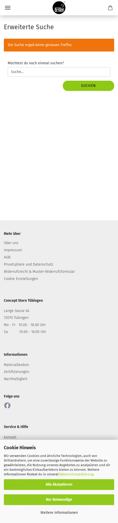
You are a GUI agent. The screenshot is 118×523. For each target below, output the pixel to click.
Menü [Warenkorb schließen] (8, 7)
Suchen (88, 85)
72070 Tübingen (16, 318)
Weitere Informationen (59, 512)
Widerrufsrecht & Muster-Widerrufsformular (39, 271)
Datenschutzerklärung (76, 474)
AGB (7, 257)
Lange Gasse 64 (16, 311)
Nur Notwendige (59, 499)
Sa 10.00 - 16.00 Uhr (25, 332)
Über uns (11, 243)
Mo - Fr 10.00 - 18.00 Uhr (25, 325)
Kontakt (10, 437)
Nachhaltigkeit (15, 379)
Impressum (13, 250)
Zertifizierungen (16, 372)
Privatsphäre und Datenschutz (28, 264)
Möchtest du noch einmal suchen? (36, 63)
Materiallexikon (16, 365)
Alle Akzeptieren (59, 484)
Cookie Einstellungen (21, 279)
